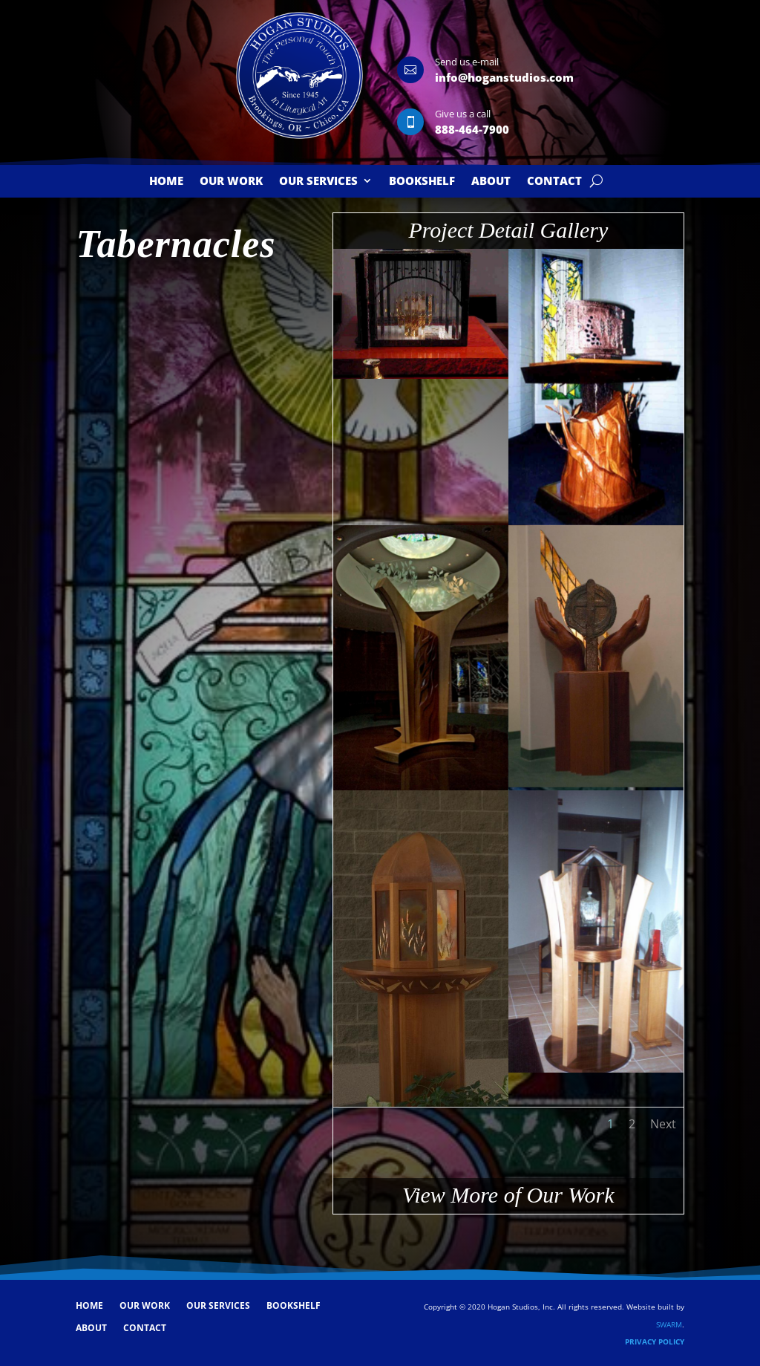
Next (663, 1124)
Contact (554, 181)
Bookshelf (422, 181)
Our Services (318, 181)
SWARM (669, 1324)
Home (166, 181)
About (491, 181)
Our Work (231, 181)
